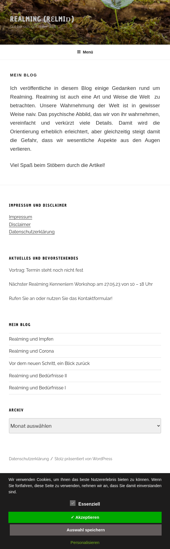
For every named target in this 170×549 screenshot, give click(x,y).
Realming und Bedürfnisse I (37, 387)
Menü (85, 52)
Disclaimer (20, 224)
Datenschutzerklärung (32, 231)
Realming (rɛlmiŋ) (42, 19)
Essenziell (85, 503)
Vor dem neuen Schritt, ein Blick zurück (49, 363)
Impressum (20, 217)
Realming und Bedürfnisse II (38, 375)
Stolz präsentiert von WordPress (83, 459)
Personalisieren (84, 542)
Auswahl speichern (86, 529)
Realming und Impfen (31, 339)
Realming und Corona (31, 351)
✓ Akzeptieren (85, 517)
